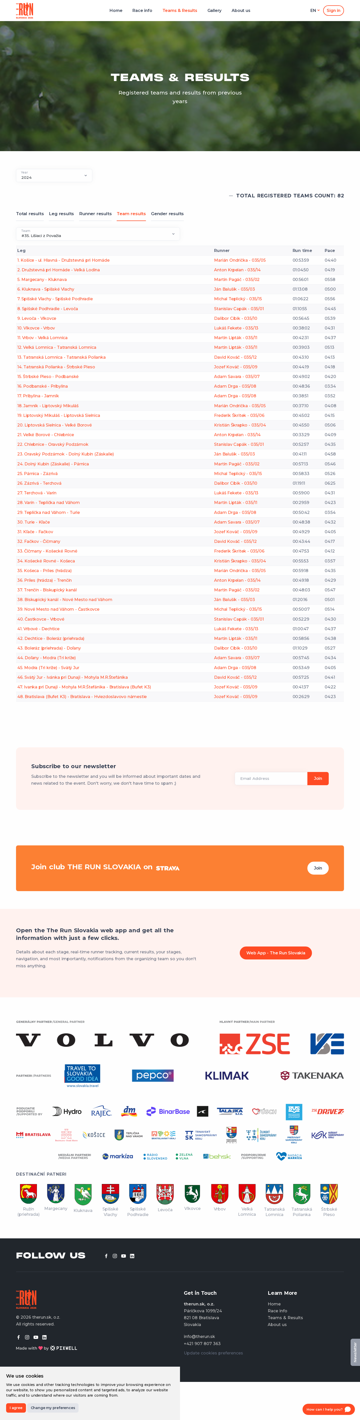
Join (318, 868)
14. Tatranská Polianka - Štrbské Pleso (56, 367)
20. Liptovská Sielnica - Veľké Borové (54, 425)
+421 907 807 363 (202, 1343)
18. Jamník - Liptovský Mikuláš (48, 405)
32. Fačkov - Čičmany (38, 541)
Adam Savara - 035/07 (236, 376)
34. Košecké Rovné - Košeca (46, 561)
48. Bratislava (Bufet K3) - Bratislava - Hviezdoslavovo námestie (82, 696)
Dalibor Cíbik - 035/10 (235, 318)
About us (241, 10)
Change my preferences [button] (53, 1408)
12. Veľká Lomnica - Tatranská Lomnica (56, 347)
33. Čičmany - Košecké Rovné (47, 551)
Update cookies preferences (213, 1353)
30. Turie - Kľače (33, 522)
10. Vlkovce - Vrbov (36, 328)
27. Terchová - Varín (36, 493)
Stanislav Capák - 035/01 (239, 308)
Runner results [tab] (95, 213)
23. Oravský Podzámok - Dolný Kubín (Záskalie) (65, 454)
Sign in (333, 10)
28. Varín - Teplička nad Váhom (48, 502)
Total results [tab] (30, 213)
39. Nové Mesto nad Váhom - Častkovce (58, 609)
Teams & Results (179, 10)
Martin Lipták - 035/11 (235, 337)
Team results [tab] (131, 213)
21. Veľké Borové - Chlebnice (45, 434)
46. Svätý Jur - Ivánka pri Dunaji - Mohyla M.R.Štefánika (72, 677)
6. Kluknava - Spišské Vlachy (45, 289)
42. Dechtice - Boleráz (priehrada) (50, 638)
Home (116, 10)
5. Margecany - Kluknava (42, 279)
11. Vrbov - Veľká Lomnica (42, 337)
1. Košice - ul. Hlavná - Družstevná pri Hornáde (63, 260)
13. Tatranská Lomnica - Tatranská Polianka (61, 357)
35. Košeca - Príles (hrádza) (44, 570)
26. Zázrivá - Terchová (39, 483)
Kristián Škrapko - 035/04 (240, 425)
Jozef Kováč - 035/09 (235, 367)
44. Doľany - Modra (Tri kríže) (46, 657)
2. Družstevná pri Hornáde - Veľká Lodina (58, 269)
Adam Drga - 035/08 (235, 386)
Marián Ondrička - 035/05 (239, 260)
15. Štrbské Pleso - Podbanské (48, 376)
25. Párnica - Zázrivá (37, 473)
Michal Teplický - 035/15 (238, 298)
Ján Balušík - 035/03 (234, 289)
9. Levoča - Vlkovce (36, 318)
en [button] (313, 10)
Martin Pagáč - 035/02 (237, 279)
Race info (142, 10)
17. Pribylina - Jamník (38, 395)
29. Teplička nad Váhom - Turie (48, 512)
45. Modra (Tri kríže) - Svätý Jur (48, 667)
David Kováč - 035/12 (235, 357)
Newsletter (355, 1352)
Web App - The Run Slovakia (275, 953)
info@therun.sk (199, 1336)
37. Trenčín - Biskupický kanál (47, 590)
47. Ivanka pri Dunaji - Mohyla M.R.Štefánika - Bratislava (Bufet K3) (84, 687)
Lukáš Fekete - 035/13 (236, 328)
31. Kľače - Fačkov (35, 531)
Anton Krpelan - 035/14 (237, 269)
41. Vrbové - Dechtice (38, 628)
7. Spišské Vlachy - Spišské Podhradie (55, 298)
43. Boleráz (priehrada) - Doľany (49, 648)
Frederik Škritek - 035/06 (239, 415)
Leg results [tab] (61, 213)
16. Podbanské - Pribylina (42, 386)
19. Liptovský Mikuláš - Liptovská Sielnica (58, 415)
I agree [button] (16, 1408)
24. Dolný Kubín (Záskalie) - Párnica (53, 464)
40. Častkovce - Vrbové (40, 619)
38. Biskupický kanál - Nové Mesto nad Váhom (64, 599)
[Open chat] (329, 1409)
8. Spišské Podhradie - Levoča (47, 308)
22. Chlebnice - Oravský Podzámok (52, 444)
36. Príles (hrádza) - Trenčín (44, 580)
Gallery (214, 10)
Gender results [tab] (167, 213)
